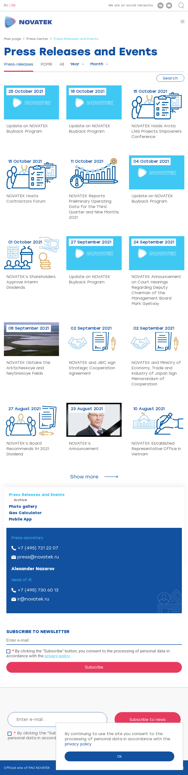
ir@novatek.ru (33, 599)
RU (6, 5)
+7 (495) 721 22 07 (37, 548)
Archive (20, 500)
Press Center (37, 39)
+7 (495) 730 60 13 (38, 590)
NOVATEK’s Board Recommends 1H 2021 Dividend (27, 448)
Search (170, 78)
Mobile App (20, 519)
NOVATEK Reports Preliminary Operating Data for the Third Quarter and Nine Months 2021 (94, 207)
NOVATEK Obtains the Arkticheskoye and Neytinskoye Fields (28, 368)
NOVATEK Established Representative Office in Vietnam (156, 448)
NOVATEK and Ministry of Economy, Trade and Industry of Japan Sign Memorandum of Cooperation (156, 373)
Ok (119, 756)
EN (13, 5)
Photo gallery (23, 506)
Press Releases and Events (37, 494)
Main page (12, 39)
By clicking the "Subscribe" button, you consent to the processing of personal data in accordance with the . (88, 653)
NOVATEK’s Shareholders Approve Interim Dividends (31, 282)
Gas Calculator (25, 512)
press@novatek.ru (38, 557)
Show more (84, 477)
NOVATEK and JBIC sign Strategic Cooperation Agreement (92, 368)
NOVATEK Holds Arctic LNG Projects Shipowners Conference (156, 131)
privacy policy (57, 655)
